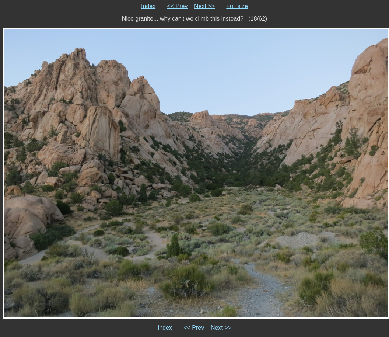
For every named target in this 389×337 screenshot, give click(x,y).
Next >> (204, 6)
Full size (237, 6)
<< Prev (177, 6)
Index (148, 6)
